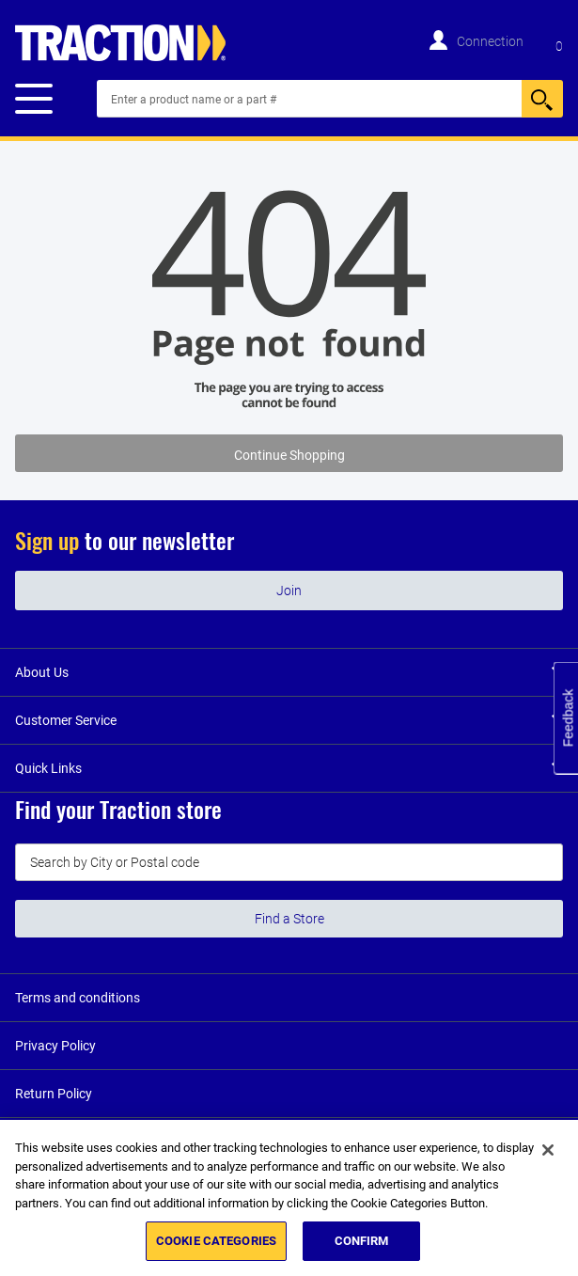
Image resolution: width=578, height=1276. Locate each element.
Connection (490, 41)
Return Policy (53, 1093)
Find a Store (289, 918)
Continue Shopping (289, 455)
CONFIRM (362, 1241)
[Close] (548, 1150)
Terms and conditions (77, 997)
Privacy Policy (55, 1045)
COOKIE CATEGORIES (216, 1241)
